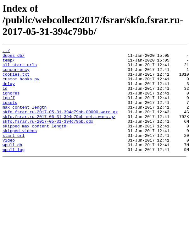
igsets (10, 113)
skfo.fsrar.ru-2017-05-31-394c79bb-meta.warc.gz (59, 130)
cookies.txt (16, 80)
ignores (11, 102)
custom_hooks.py (21, 85)
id (5, 97)
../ (6, 51)
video (9, 159)
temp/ (9, 63)
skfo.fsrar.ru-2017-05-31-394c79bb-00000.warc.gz (60, 125)
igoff (9, 108)
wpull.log (14, 170)
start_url (14, 153)
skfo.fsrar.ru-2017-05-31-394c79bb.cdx (48, 136)
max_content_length (25, 119)
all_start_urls (20, 68)
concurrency (16, 74)
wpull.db (12, 164)
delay (9, 91)
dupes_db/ (14, 57)
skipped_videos (20, 147)
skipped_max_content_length (34, 142)
